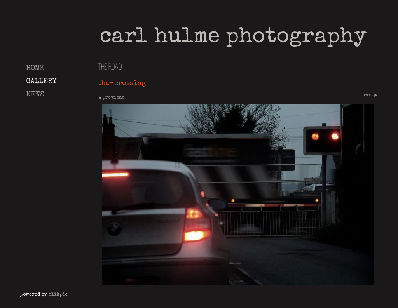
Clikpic (58, 294)
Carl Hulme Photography (233, 38)
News (35, 94)
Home (35, 68)
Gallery (41, 81)
